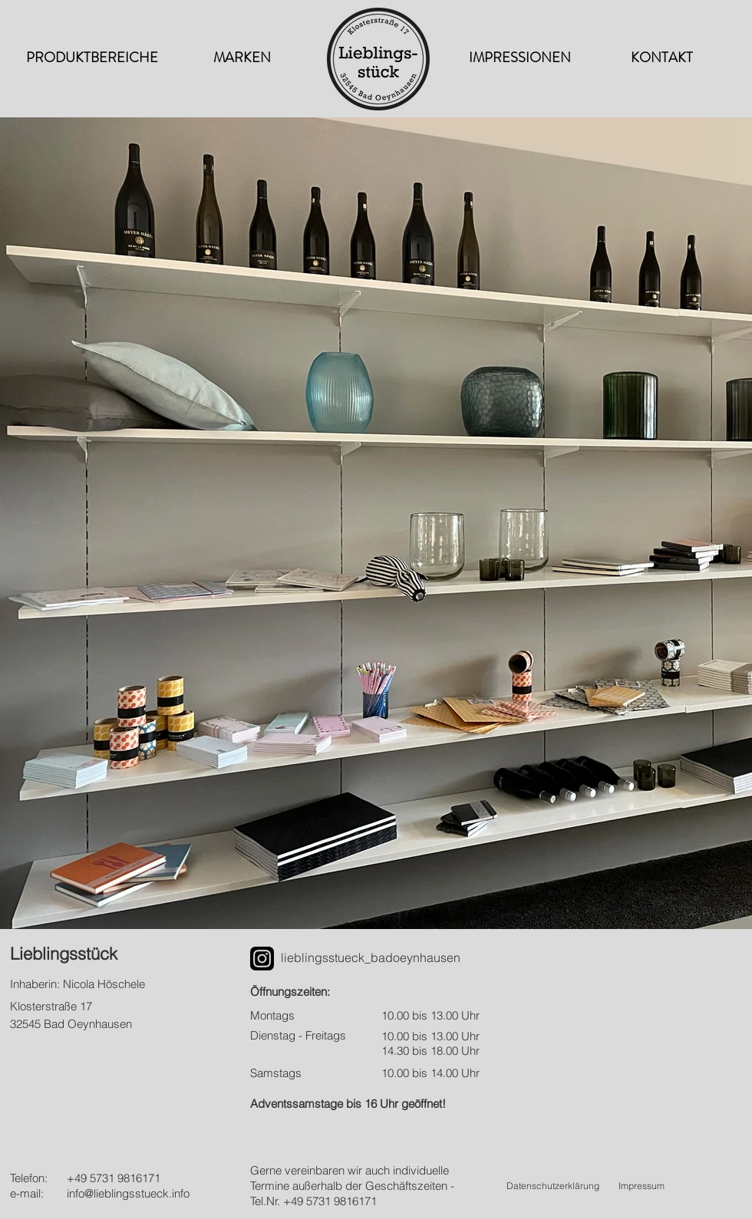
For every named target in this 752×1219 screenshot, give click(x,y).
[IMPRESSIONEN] (520, 58)
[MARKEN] (242, 58)
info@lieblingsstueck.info (128, 1193)
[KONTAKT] (661, 58)
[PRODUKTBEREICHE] (92, 58)
